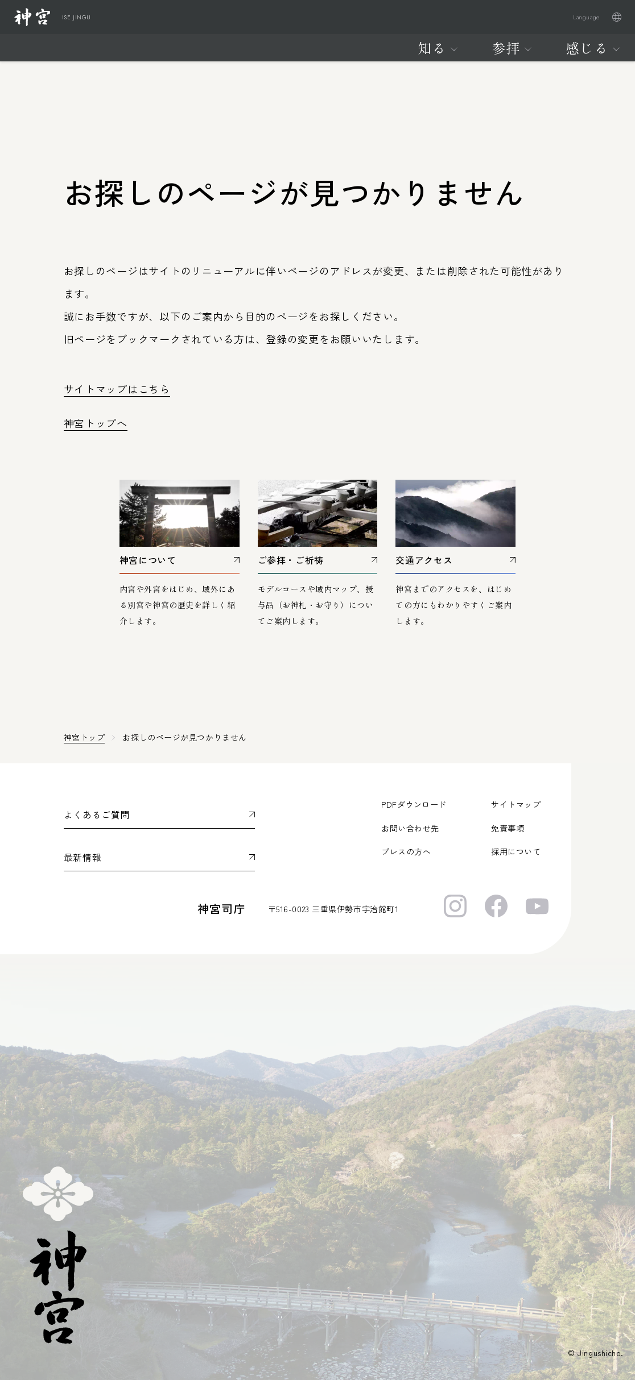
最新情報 (83, 857)
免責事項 (507, 828)
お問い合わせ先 (410, 828)
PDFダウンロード (414, 804)
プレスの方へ (406, 851)
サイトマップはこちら (117, 388)
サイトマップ (516, 804)
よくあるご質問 (97, 814)
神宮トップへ (95, 422)
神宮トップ (84, 737)
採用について (516, 851)
